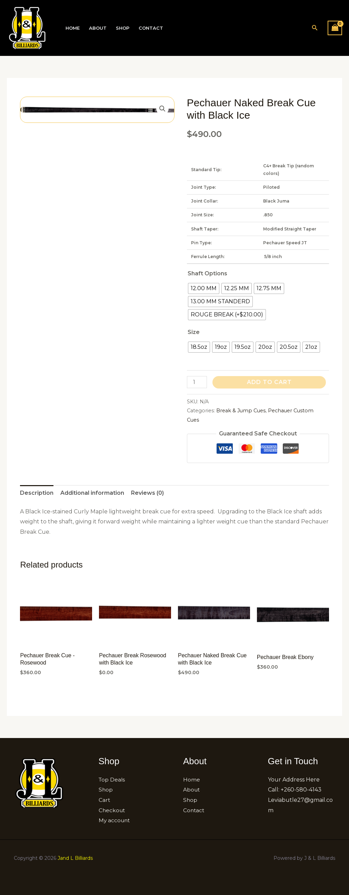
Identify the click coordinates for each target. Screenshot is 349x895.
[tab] (36, 493)
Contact (149, 28)
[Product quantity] (197, 382)
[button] (315, 27)
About (97, 28)
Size (194, 332)
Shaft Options (207, 273)
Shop (121, 28)
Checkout (112, 810)
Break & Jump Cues (241, 410)
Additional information (92, 493)
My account (115, 820)
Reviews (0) (147, 493)
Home (72, 28)
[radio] (203, 288)
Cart (104, 800)
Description (36, 493)
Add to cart (269, 382)
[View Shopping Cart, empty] (335, 28)
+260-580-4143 (301, 789)
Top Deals (112, 779)
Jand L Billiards (75, 858)
